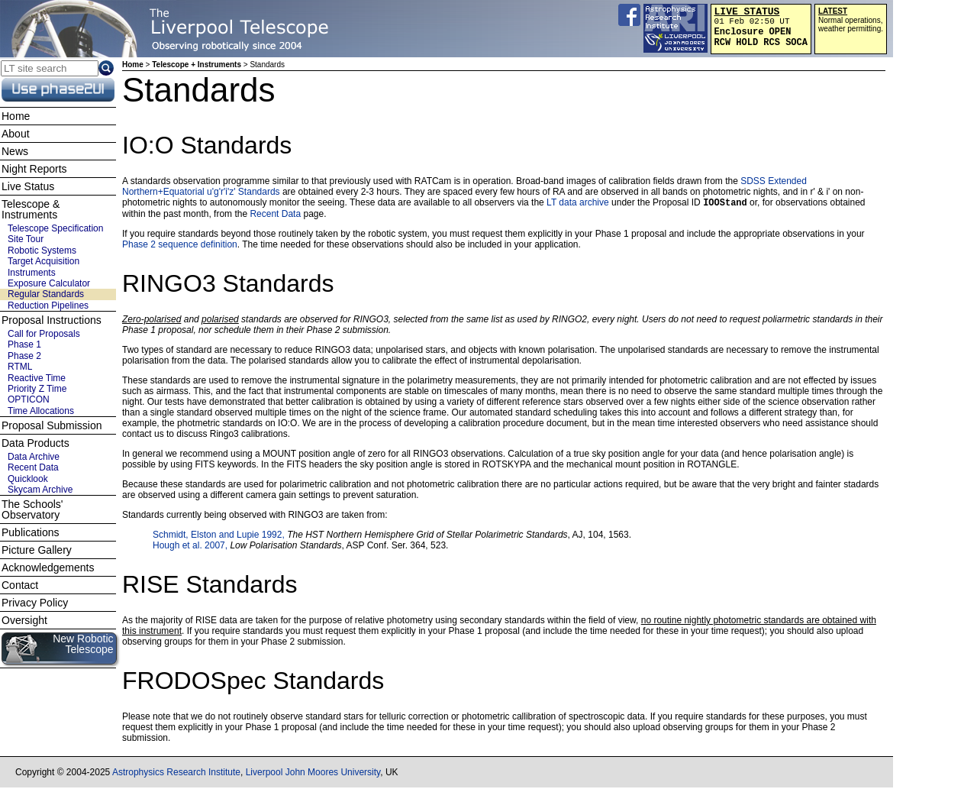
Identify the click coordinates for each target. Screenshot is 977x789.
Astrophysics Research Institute (176, 773)
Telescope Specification (55, 228)
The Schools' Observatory (32, 509)
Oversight (24, 620)
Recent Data (275, 215)
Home (132, 64)
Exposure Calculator (49, 283)
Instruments (32, 272)
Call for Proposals (44, 333)
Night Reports (34, 169)
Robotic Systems (42, 250)
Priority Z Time (37, 388)
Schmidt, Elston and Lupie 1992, (220, 536)
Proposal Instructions (52, 320)
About (16, 134)
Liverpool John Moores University (313, 773)
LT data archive (578, 204)
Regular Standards (46, 294)
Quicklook (28, 479)
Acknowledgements (48, 567)
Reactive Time (37, 378)
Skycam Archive (40, 489)
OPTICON (29, 399)
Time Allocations (41, 411)
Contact (20, 585)
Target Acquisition (43, 261)
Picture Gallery (37, 550)
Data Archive (34, 456)
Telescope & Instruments (31, 209)
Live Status (28, 186)
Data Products (35, 443)
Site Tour (26, 239)
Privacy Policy (35, 603)
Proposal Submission (52, 425)
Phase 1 (24, 344)
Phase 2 (24, 356)
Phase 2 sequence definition (179, 246)
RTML (20, 366)
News (15, 151)
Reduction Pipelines (48, 305)
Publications (31, 532)
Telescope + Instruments (196, 64)
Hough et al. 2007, (191, 547)
